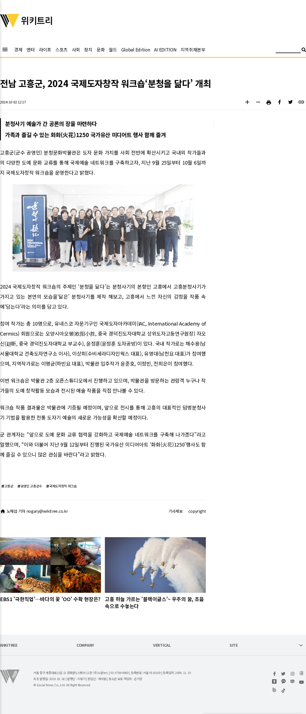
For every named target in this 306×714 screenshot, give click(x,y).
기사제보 (176, 511)
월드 (113, 49)
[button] (247, 103)
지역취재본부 (193, 49)
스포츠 (61, 49)
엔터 (30, 49)
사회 (76, 49)
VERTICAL (162, 645)
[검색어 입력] (288, 50)
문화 (101, 49)
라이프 (45, 49)
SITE (234, 645)
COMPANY (85, 645)
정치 (88, 49)
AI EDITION (165, 49)
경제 (18, 49)
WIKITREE (9, 645)
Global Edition (135, 49)
